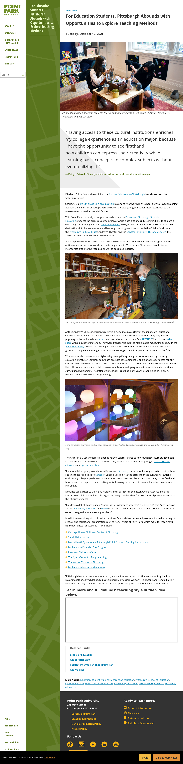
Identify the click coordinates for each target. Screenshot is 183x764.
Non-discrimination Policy (84, 723)
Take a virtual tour (137, 718)
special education (90, 465)
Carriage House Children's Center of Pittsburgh (93, 532)
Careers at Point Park (81, 713)
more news (71, 10)
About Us (9, 26)
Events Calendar (9, 734)
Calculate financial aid (139, 723)
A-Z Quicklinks (12, 742)
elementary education (84, 508)
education (85, 679)
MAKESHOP (146, 339)
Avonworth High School (151, 683)
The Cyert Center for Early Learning (87, 557)
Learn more (49, 757)
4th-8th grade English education (96, 203)
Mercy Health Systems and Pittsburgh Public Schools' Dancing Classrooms (108, 542)
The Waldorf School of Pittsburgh (86, 562)
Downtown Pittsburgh (137, 217)
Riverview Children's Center (83, 552)
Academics (10, 33)
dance (104, 508)
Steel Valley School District (99, 683)
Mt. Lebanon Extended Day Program (87, 547)
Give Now (9, 63)
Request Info (11, 725)
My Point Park (12, 749)
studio (102, 339)
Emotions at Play (75, 346)
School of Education (158, 679)
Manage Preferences (166, 757)
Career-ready (11, 49)
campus (99, 474)
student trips (99, 679)
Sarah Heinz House (78, 537)
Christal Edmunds (110, 224)
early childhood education (120, 679)
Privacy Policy (77, 728)
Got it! (145, 757)
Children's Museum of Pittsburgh (127, 194)
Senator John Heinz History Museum (146, 232)
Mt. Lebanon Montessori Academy (86, 567)
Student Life (11, 56)
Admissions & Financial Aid (12, 41)
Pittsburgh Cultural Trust (83, 232)
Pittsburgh (123, 471)
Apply (7, 718)
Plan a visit (132, 713)
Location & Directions (81, 718)
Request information (138, 708)
